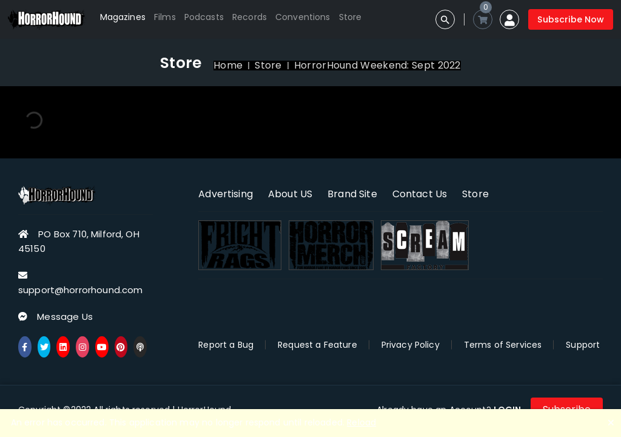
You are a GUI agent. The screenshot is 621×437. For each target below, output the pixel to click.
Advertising (225, 194)
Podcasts (204, 17)
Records (249, 17)
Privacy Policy (410, 345)
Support (583, 345)
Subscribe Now (570, 19)
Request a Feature (317, 345)
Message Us (65, 316)
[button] (509, 19)
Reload (361, 422)
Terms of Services (503, 345)
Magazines (123, 17)
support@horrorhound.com (80, 289)
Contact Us (420, 194)
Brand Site (352, 194)
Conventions (303, 17)
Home (228, 65)
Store (350, 17)
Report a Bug (225, 345)
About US (290, 194)
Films (165, 17)
